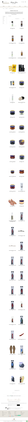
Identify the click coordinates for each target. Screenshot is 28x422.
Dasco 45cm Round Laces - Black (21, 250)
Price (3, 23)
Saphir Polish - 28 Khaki (21, 87)
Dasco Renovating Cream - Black (12, 87)
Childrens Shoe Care (11, 8)
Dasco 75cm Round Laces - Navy (21, 324)
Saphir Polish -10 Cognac (21, 176)
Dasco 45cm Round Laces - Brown (12, 265)
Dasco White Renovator (12, 102)
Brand (3, 17)
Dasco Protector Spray (12, 28)
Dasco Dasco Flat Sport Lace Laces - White (21, 354)
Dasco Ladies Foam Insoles (12, 383)
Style (3, 19)
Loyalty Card (9, 413)
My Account (9, 412)
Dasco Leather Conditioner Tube (21, 191)
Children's (7, 8)
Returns (3, 415)
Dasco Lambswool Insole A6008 (21, 383)
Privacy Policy (22, 414)
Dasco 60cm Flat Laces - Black (22, 265)
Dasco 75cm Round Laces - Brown (12, 324)
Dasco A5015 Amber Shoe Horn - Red (21, 339)
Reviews (15, 413)
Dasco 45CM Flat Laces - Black (12, 235)
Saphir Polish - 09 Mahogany (12, 161)
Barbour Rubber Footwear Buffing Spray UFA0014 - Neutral (12, 221)
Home (3, 8)
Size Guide (16, 414)
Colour (3, 20)
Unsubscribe (9, 414)
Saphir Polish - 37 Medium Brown (12, 176)
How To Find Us (3, 414)
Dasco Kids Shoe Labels (12, 72)
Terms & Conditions (19, 421)
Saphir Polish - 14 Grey (21, 161)
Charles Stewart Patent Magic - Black (21, 72)
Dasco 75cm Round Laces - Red (12, 339)
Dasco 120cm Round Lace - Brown (12, 250)
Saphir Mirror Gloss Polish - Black (21, 102)
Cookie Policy (22, 413)
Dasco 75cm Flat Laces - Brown (12, 309)
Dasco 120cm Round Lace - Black (21, 235)
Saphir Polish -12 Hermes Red (12, 191)
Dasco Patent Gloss (22, 28)
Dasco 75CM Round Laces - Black (21, 309)
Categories (4, 16)
